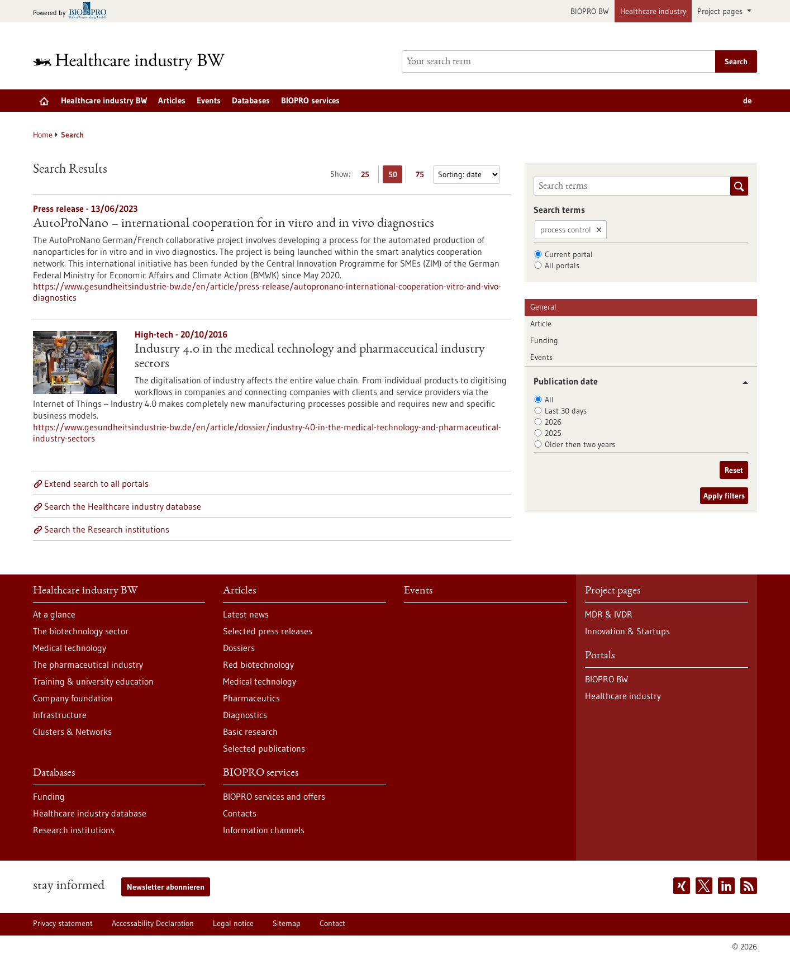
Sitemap (287, 923)
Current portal (569, 254)
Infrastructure (60, 714)
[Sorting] (466, 174)
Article (540, 324)
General (543, 307)
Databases (251, 100)
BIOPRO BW (589, 11)
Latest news (246, 614)
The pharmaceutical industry (88, 664)
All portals (562, 265)
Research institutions (74, 829)
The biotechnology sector (81, 631)
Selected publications (264, 748)
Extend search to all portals (96, 483)
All (549, 400)
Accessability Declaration (153, 923)
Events (209, 100)
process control (565, 230)
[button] (741, 383)
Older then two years (580, 444)
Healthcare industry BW (104, 100)
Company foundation (73, 698)
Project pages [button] (721, 11)
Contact (332, 923)
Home (43, 135)
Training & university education (93, 681)
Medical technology (69, 647)
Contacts (239, 813)
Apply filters (724, 496)
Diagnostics (245, 714)
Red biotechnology (258, 664)
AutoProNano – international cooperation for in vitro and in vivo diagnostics (233, 224)
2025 (553, 433)
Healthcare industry (653, 11)
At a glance (54, 614)
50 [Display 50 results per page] (395, 176)
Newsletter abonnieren (165, 887)
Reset (734, 470)
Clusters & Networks (72, 731)
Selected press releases (267, 631)
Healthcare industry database (89, 813)
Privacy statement (63, 923)
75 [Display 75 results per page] (423, 176)
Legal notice (233, 923)
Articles (171, 100)
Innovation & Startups (627, 631)
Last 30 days (566, 411)
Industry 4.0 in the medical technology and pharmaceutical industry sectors (310, 357)
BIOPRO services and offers (274, 796)
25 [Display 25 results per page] (368, 176)
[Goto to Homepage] (136, 62)
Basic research (250, 731)
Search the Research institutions (106, 529)
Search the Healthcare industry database (122, 506)
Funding (544, 340)
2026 (553, 422)
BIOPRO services (310, 100)
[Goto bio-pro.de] (73, 11)
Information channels (263, 829)
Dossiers (239, 647)
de (747, 100)
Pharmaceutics (251, 698)
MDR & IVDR (608, 614)
